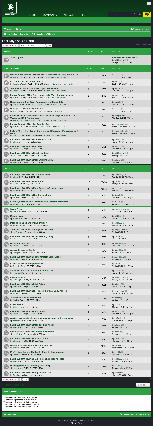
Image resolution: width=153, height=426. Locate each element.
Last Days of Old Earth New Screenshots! (30, 195)
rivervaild (16, 320)
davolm (19, 368)
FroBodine (119, 318)
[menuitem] (19, 29)
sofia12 (16, 111)
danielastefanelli (19, 84)
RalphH (118, 236)
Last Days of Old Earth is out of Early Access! (33, 139)
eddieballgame (19, 211)
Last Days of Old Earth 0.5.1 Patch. (27, 284)
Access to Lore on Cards (22, 250)
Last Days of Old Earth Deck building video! (32, 325)
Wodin (15, 300)
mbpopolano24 (121, 229)
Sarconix (16, 273)
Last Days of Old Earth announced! (27, 181)
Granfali (16, 266)
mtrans (117, 81)
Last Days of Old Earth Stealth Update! (29, 153)
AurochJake (119, 243)
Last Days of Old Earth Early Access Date (30, 372)
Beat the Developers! (20, 243)
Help (83, 14)
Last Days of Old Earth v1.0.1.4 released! (30, 174)
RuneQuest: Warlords (53, 111)
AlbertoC (16, 142)
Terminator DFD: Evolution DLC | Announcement (34, 88)
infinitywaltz (18, 252)
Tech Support (17, 57)
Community (50, 14)
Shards (15, 184)
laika (116, 304)
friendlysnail (120, 291)
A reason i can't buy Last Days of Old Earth (31, 229)
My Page (69, 14)
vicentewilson (120, 124)
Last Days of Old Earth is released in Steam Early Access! (39, 291)
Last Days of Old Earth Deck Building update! (32, 160)
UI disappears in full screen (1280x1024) (30, 365)
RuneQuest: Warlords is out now (26, 109)
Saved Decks (16, 209)
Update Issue (16, 216)
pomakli (118, 102)
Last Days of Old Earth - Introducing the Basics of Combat (39, 202)
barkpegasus (120, 115)
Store (32, 14)
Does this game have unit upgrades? (28, 223)
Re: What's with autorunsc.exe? (125, 57)
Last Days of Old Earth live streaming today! (32, 236)
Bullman (16, 347)
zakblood (118, 216)
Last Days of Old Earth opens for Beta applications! (35, 257)
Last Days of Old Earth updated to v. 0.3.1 (30, 338)
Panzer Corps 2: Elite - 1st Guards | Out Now (32, 124)
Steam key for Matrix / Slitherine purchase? (31, 270)
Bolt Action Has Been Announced (26, 81)
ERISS (117, 188)
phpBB (67, 420)
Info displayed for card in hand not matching (32, 331)
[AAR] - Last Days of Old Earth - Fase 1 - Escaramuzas (37, 352)
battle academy (17, 277)
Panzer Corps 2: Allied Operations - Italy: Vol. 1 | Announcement (42, 95)
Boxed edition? (17, 304)
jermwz (16, 218)
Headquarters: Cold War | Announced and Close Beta (36, 102)
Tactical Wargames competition (25, 297)
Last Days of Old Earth (18, 41)
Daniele (16, 190)
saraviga (16, 104)
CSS (14, 307)
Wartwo (19, 334)
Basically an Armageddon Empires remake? (32, 345)
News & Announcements (56, 77)
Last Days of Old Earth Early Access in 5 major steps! (36, 188)
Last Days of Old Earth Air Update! (27, 146)
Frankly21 (119, 181)
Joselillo (16, 354)
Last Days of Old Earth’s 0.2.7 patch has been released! (37, 359)
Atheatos (19, 232)
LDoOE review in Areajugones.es (26, 263)
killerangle (17, 279)
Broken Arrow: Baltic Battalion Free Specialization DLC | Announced (44, 75)
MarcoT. (16, 77)
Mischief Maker (19, 225)
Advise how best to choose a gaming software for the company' (42, 318)
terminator (119, 95)
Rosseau (118, 345)
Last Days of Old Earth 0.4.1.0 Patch (28, 311)
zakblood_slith (120, 60)
